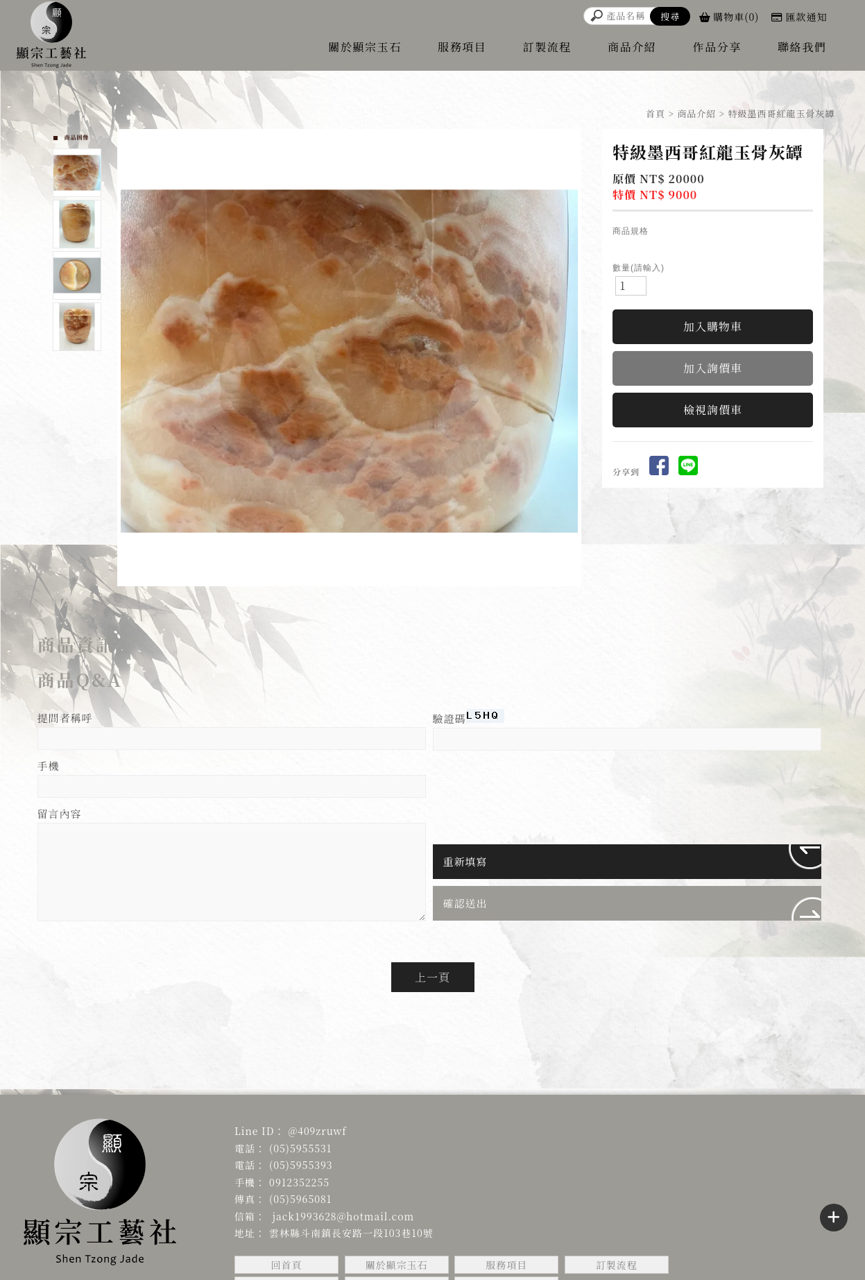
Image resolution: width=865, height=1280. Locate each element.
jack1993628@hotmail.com (341, 1216)
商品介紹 (632, 47)
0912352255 (299, 1182)
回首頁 (286, 1265)
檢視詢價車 (712, 410)
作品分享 (717, 47)
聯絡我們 (802, 47)
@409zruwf (317, 1131)
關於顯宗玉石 (365, 47)
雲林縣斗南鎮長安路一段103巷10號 (351, 1233)
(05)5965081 (300, 1199)
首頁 (655, 113)
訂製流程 (547, 47)
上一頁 (432, 977)
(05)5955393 (301, 1165)
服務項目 (462, 47)
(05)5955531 (300, 1148)
